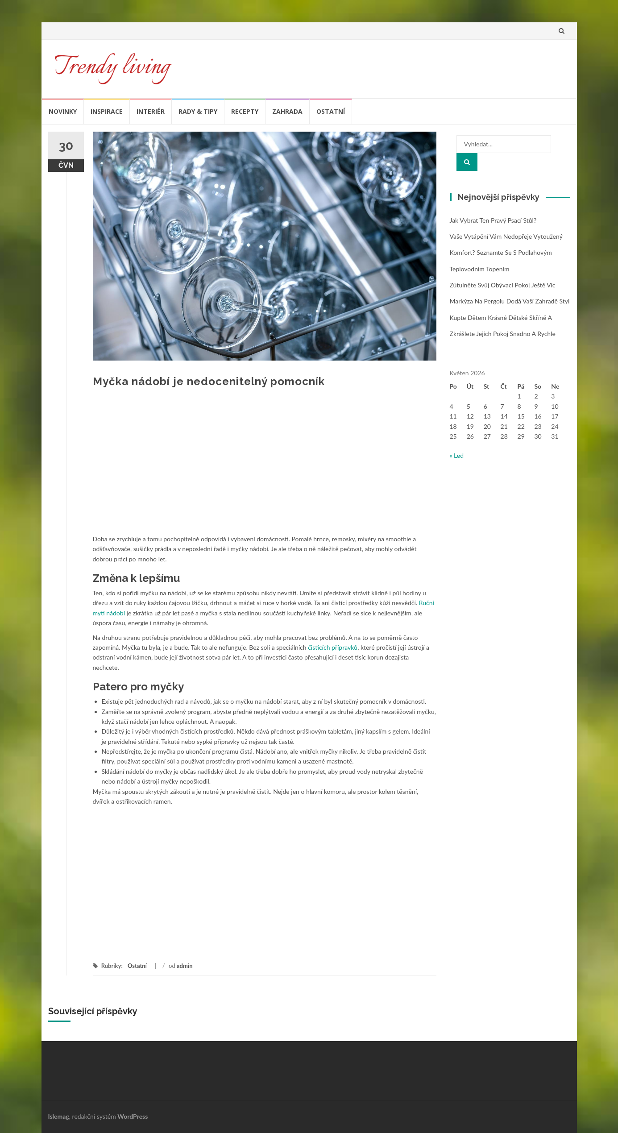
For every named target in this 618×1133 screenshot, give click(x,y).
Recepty (244, 111)
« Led (457, 455)
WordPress (132, 1116)
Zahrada (287, 111)
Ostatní (330, 111)
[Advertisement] (264, 467)
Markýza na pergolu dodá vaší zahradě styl (510, 301)
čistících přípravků (332, 647)
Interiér (151, 111)
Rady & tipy (197, 111)
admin (185, 965)
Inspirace (107, 111)
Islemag (58, 1116)
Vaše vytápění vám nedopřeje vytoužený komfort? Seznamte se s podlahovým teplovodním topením (506, 252)
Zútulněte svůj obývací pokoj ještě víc (503, 285)
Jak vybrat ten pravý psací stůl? (493, 220)
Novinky (63, 111)
